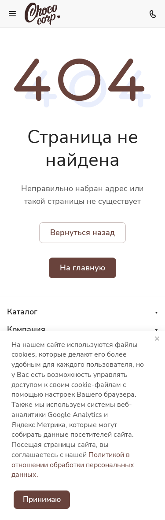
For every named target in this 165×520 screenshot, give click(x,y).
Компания (26, 329)
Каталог (22, 311)
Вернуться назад (82, 232)
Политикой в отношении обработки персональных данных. (72, 465)
